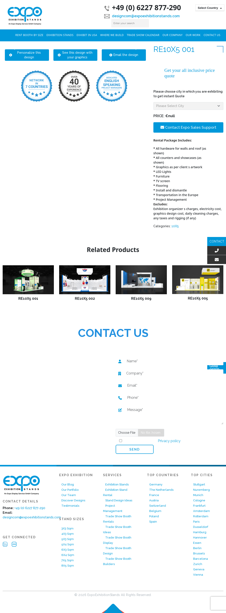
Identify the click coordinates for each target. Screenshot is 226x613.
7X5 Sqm (67, 560)
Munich (198, 495)
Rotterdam (200, 516)
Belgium (155, 511)
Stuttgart (199, 484)
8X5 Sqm (67, 565)
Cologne (199, 500)
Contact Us (212, 35)
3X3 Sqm (67, 528)
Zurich (197, 564)
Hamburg (199, 532)
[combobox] (209, 7)
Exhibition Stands (60, 35)
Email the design (123, 55)
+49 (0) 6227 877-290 (142, 7)
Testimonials (70, 505)
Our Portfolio (70, 489)
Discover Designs (73, 500)
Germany (155, 484)
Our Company (172, 35)
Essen (197, 542)
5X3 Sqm (67, 539)
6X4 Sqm (67, 555)
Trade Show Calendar (143, 35)
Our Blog (67, 484)
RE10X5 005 (198, 298)
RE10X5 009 (141, 298)
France (154, 495)
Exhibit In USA (87, 35)
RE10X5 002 (85, 298)
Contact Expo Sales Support (188, 127)
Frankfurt (199, 505)
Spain (153, 521)
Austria (154, 500)
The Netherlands (161, 489)
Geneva (198, 569)
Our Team (68, 495)
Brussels (199, 553)
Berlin (197, 548)
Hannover (200, 537)
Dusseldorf (200, 527)
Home (9, 34)
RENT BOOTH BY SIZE (29, 35)
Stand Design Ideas (118, 500)
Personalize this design (25, 55)
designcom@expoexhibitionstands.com (142, 16)
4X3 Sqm (67, 533)
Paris (196, 521)
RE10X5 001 (28, 298)
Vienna (198, 574)
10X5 (175, 226)
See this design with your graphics (75, 55)
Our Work (193, 35)
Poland (154, 516)
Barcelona (200, 558)
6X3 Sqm (67, 549)
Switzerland (157, 505)
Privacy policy (169, 441)
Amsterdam (201, 511)
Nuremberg (201, 489)
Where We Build (112, 35)
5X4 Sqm (67, 544)
